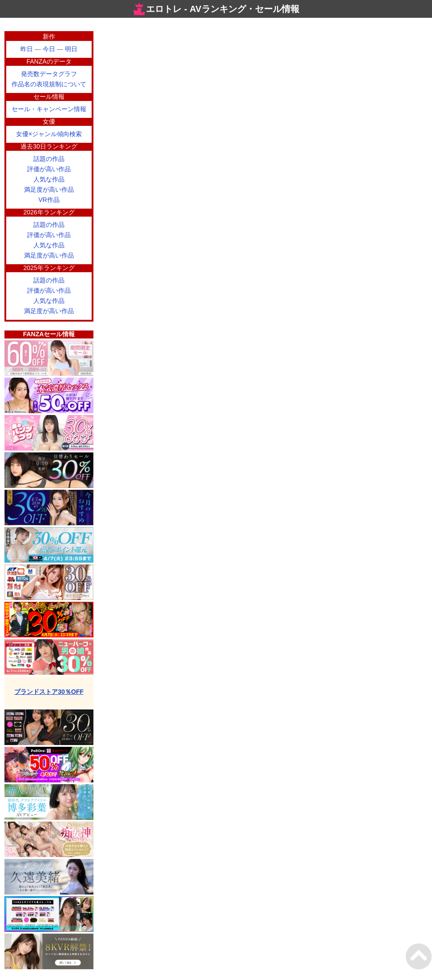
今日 (49, 48)
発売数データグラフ (49, 73)
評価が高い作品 (49, 169)
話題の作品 (49, 158)
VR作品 (48, 199)
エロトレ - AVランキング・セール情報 (216, 9)
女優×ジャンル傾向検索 (49, 133)
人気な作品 (49, 179)
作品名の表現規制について (49, 84)
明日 (71, 48)
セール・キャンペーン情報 (49, 109)
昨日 (26, 48)
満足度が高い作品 (49, 189)
